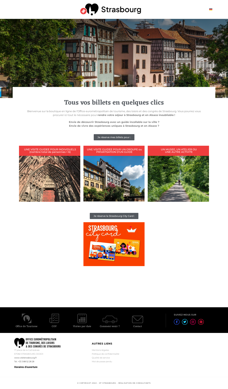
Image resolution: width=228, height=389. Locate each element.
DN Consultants (142, 383)
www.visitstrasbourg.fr (25, 357)
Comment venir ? (110, 326)
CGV (54, 326)
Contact (137, 326)
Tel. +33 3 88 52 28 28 (24, 361)
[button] (114, 137)
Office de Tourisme (27, 326)
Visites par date (82, 326)
